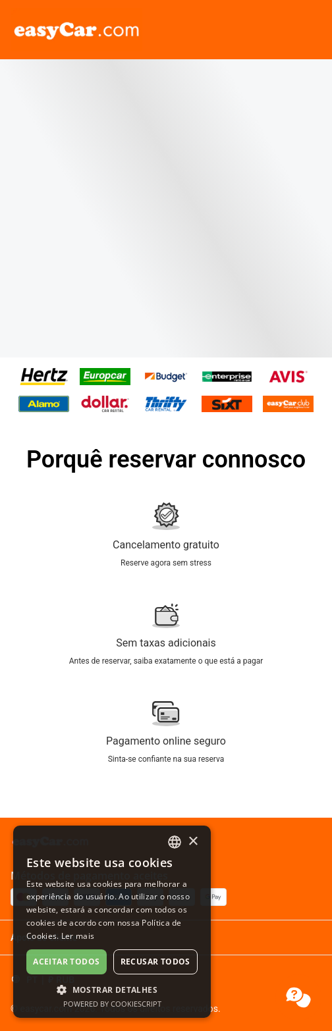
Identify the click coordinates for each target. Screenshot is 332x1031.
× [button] (193, 842)
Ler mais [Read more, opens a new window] (77, 935)
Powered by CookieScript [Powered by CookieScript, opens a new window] (112, 1004)
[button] (112, 989)
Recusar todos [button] (155, 961)
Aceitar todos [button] (66, 961)
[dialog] (112, 922)
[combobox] (174, 842)
